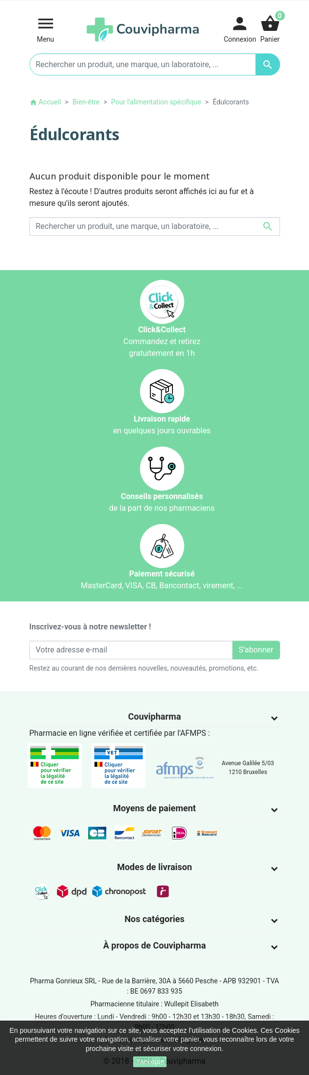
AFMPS (193, 733)
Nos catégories (154, 919)
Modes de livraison (154, 867)
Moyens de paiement (154, 808)
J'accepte (150, 1062)
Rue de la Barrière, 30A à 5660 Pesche (160, 981)
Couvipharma (154, 716)
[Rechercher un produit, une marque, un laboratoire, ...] (154, 64)
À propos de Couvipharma (154, 945)
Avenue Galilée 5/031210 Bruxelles (248, 767)
